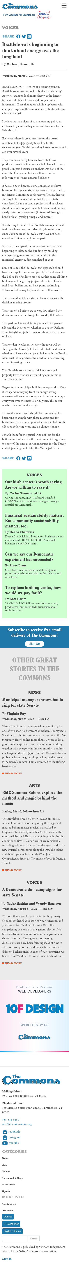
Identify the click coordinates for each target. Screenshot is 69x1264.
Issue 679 (47, 909)
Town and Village (12, 1178)
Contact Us (9, 1203)
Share (8, 36)
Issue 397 (45, 75)
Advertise (7, 1210)
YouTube (10, 1143)
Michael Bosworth (20, 64)
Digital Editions (12, 1231)
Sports (6, 1191)
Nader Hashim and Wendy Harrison (34, 903)
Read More (13, 773)
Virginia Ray (16, 713)
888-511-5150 (10, 1119)
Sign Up (34, 643)
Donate (8, 1216)
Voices (34, 474)
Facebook (11, 1131)
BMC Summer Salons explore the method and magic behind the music (32, 798)
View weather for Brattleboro (19, 14)
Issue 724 (38, 811)
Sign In (7, 1258)
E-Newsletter (11, 1223)
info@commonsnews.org (17, 1124)
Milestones (8, 1184)
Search (33, 1238)
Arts (34, 785)
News (34, 692)
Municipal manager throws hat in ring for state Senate (32, 702)
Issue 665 (43, 719)
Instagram (11, 1137)
